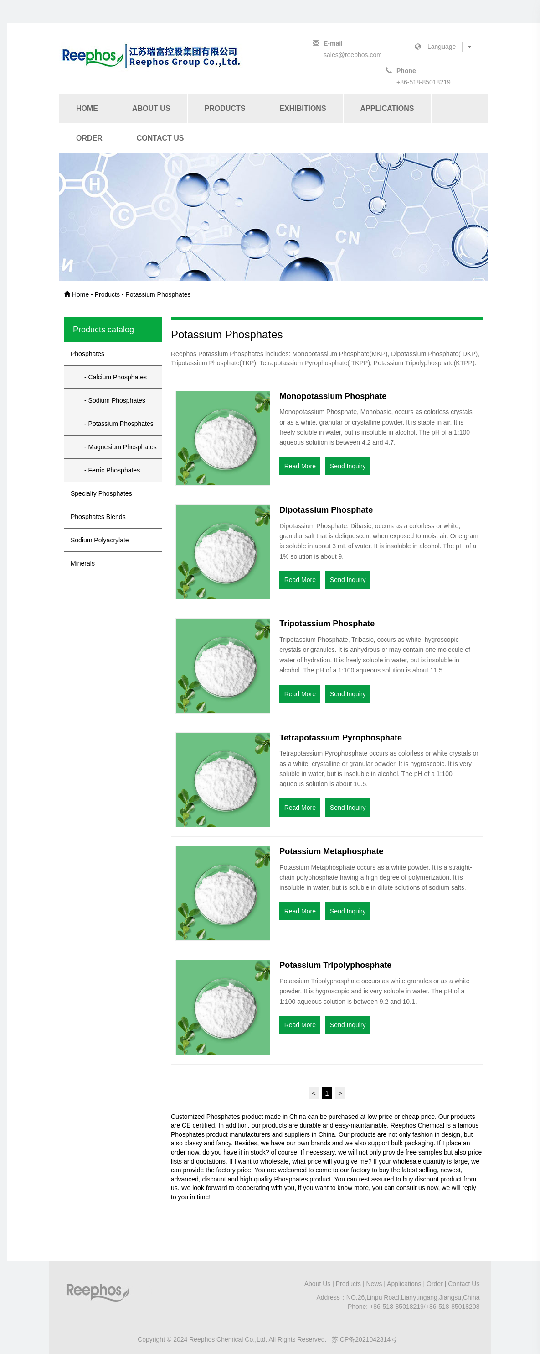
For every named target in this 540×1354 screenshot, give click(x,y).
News (374, 1283)
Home (87, 108)
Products (225, 108)
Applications (387, 108)
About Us (151, 108)
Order (89, 138)
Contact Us (160, 138)
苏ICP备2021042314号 (364, 1339)
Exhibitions (302, 108)
